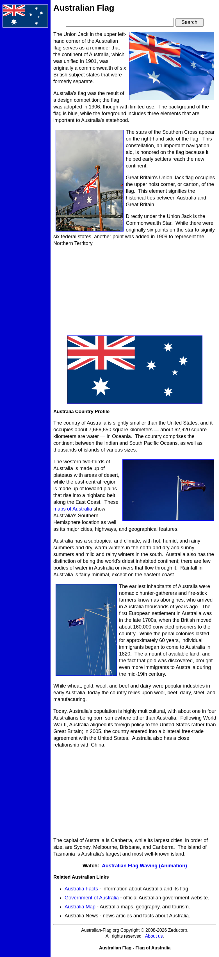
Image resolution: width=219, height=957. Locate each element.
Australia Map (80, 907)
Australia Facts (81, 889)
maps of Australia (72, 509)
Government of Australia (92, 898)
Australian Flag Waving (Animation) (144, 865)
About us (154, 936)
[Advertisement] (25, 116)
